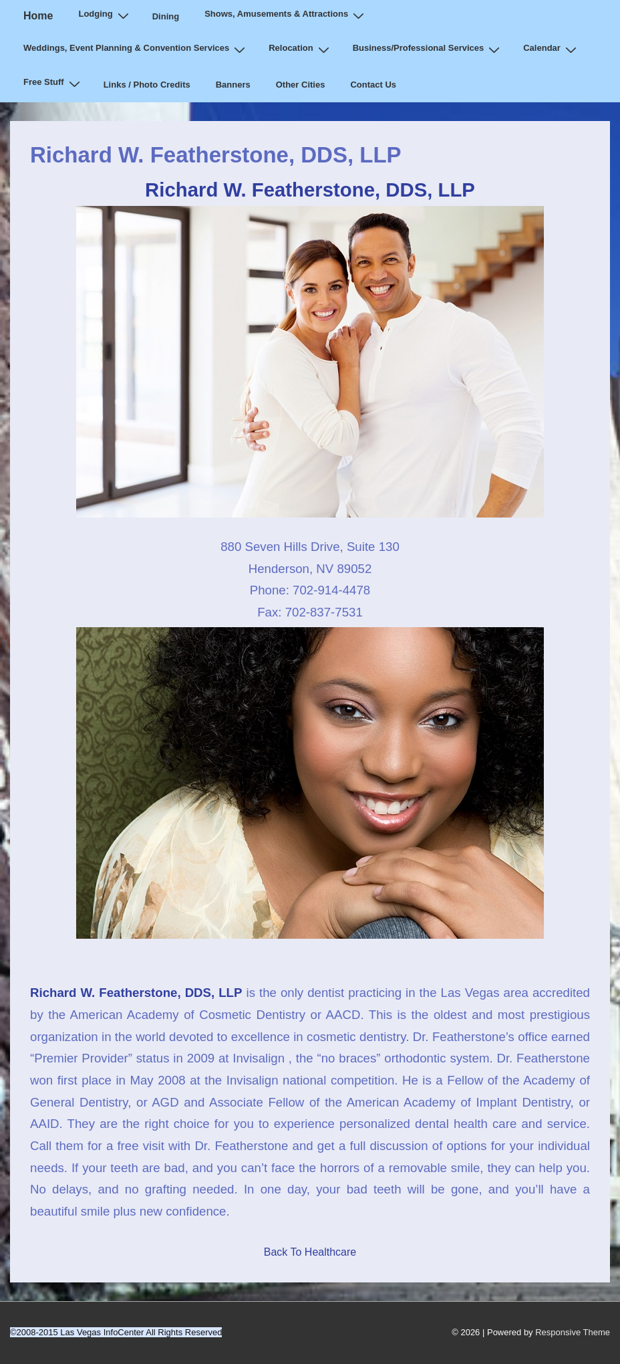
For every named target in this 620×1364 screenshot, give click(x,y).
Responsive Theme (572, 1332)
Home (38, 15)
